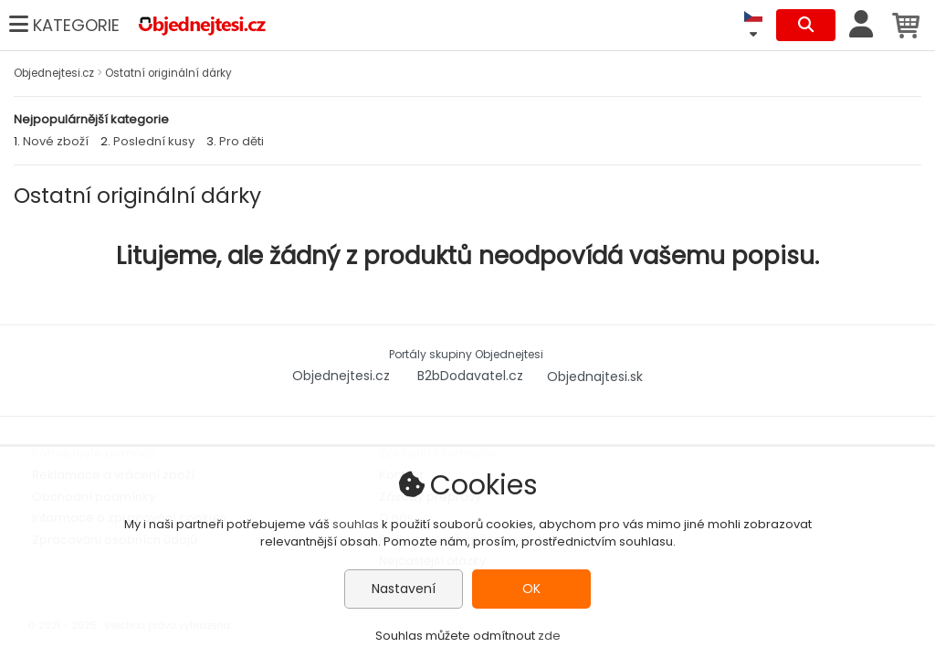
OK (531, 588)
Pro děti (241, 141)
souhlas (355, 524)
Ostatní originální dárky (168, 73)
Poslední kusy (153, 141)
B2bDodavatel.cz (472, 375)
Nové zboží (56, 141)
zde (549, 635)
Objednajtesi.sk (595, 375)
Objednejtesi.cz (55, 73)
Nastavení (404, 588)
